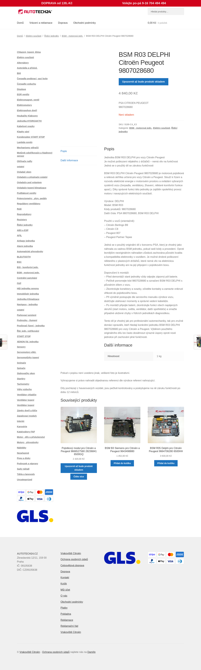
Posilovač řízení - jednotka (31, 325)
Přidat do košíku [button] (122, 463)
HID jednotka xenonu (28, 288)
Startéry (21, 378)
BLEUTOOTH (24, 257)
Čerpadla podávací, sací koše (32, 78)
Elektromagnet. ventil (28, 100)
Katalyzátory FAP (26, 431)
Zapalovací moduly (27, 416)
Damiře (91, 652)
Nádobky (21, 447)
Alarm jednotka (25, 246)
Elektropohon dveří (27, 110)
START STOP (24, 336)
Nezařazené (23, 453)
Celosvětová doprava (72, 565)
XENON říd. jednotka (27, 341)
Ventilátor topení (25, 400)
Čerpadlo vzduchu (26, 84)
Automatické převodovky (30, 251)
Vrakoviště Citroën (71, 553)
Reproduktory (24, 214)
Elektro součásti (33, 36)
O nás (64, 595)
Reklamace (67, 620)
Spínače (21, 368)
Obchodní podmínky (84, 22)
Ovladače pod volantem (29, 182)
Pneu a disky (23, 458)
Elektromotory (24, 105)
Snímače (21, 363)
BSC (19, 262)
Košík (64, 583)
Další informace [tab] (69, 160)
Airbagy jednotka (26, 241)
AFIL (19, 235)
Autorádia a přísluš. (27, 68)
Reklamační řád (69, 626)
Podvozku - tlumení (27, 320)
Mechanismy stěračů (28, 147)
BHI (19, 73)
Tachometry (23, 384)
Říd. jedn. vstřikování (28, 331)
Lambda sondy (25, 142)
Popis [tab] (64, 151)
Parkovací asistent (26, 315)
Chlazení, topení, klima (29, 52)
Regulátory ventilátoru (28, 203)
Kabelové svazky (26, 126)
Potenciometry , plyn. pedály (32, 198)
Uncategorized (24, 479)
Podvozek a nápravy (27, 463)
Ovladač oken (24, 172)
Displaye (21, 89)
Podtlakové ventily (26, 193)
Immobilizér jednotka (28, 294)
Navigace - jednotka (27, 304)
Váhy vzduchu (24, 389)
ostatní (20, 166)
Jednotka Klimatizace (28, 299)
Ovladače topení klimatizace (31, 188)
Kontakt (65, 577)
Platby (64, 607)
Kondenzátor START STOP (31, 137)
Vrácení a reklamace (40, 22)
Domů (20, 22)
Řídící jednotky (51, 36)
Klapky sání (23, 131)
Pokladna (66, 614)
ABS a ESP (22, 230)
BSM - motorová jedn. (72, 36)
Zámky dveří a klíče (27, 410)
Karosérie (22, 426)
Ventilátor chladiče (26, 394)
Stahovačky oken (26, 373)
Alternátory (23, 62)
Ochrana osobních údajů (74, 559)
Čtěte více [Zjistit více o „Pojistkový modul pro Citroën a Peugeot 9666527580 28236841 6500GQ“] (78, 476)
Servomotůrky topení (28, 357)
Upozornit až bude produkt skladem (143, 81)
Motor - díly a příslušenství (31, 437)
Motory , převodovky (27, 442)
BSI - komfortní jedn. (27, 267)
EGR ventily (23, 94)
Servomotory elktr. (26, 352)
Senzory (21, 347)
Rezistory (22, 219)
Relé (19, 209)
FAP (19, 283)
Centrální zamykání (27, 278)
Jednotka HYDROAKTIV (29, 121)
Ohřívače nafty (24, 161)
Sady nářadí (23, 469)
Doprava (63, 22)
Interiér (20, 421)
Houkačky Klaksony (27, 116)
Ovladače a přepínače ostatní (32, 177)
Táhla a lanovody (26, 474)
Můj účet (65, 589)
